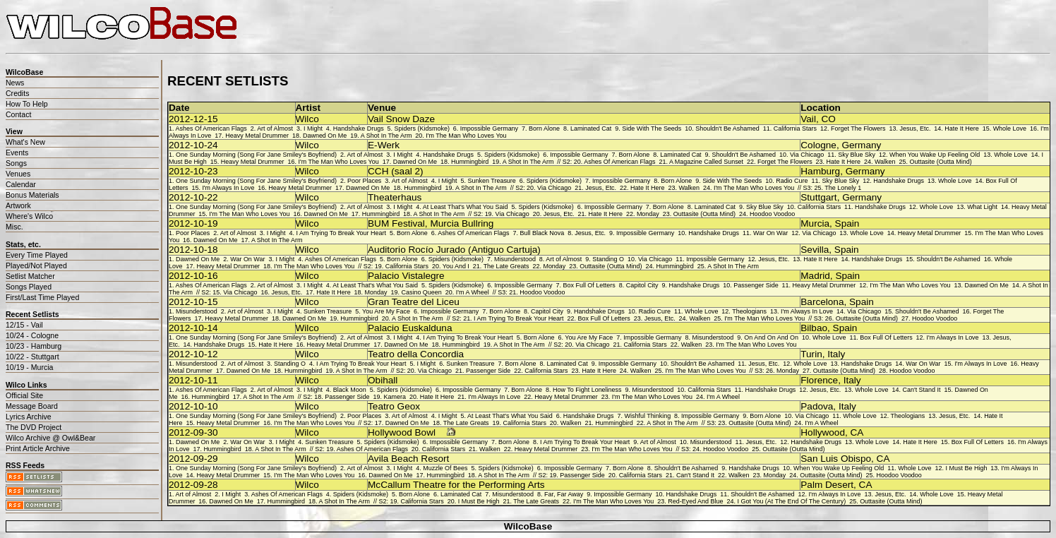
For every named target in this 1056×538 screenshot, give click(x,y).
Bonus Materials (32, 195)
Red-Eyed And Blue (695, 501)
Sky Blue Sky (856, 154)
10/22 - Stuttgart (32, 356)
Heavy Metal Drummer (257, 135)
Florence (819, 380)
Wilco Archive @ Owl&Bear (50, 438)
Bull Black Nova (542, 233)
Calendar (21, 184)
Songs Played (29, 286)
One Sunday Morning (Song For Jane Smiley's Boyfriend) (256, 154)
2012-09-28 (193, 484)
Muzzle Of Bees (445, 468)
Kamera (395, 396)
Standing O (608, 259)
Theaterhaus (394, 197)
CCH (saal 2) (396, 171)
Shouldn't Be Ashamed (727, 128)
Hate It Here (961, 128)
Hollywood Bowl (402, 432)
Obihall (382, 380)
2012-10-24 (193, 145)
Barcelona (822, 302)
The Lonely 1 (842, 187)
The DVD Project (33, 427)
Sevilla (814, 249)
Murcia (814, 223)
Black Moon (349, 389)
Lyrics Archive (29, 416)
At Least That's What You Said (465, 206)
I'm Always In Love (228, 187)
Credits (17, 93)
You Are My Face (386, 311)
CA (857, 432)
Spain (847, 223)
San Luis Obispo (835, 458)
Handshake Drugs (358, 128)
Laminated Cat (590, 128)
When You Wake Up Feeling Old (934, 154)
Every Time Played (37, 255)
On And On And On (771, 337)
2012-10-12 (193, 354)
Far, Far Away (563, 494)
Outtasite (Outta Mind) (940, 161)
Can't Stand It (921, 389)
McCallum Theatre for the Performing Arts (456, 484)
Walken (885, 161)
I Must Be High (967, 468)
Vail (808, 119)
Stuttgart (818, 197)
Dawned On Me (325, 135)
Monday (648, 213)
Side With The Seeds (651, 128)
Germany (861, 145)
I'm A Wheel (472, 292)
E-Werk (384, 145)
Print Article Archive (38, 448)
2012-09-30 (193, 432)
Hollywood (822, 432)
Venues (18, 173)
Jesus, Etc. (915, 128)
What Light (982, 206)
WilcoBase (528, 526)
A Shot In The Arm (386, 135)
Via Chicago (807, 154)
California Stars (795, 128)
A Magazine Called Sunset (706, 161)
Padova (816, 406)
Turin (811, 354)
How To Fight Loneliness (587, 389)
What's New (25, 142)
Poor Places (364, 180)
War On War (770, 233)
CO (828, 119)
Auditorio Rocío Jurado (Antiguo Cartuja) (454, 249)
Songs (16, 163)
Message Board (32, 406)
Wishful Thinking (647, 415)
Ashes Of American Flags (210, 128)
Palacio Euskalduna (410, 328)
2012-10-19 (193, 223)
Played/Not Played (36, 265)
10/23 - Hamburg (33, 346)
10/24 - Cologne (32, 335)
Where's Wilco (29, 216)
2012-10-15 (193, 302)
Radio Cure (792, 180)
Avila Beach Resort (408, 458)
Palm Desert (826, 484)
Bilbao (813, 328)
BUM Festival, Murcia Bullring (430, 223)
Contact (18, 114)
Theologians (749, 311)
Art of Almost (275, 128)
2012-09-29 (193, 458)
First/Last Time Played (42, 297)
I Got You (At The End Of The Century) (791, 501)
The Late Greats (506, 266)
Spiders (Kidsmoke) (422, 128)
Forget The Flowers (858, 128)
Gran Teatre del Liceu (414, 302)
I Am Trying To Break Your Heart (341, 233)
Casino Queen (421, 292)
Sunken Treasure (492, 180)
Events (17, 152)
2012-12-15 (193, 119)
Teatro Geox (394, 406)
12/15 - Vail (24, 325)
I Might (313, 128)
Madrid (815, 275)
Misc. (14, 226)
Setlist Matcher (30, 276)
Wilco (307, 119)
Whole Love (1009, 128)
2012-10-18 (193, 249)
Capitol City (642, 285)
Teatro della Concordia (416, 354)
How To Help (27, 104)
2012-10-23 (193, 171)
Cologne (818, 145)
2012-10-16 (193, 275)
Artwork (18, 205)
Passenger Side (755, 285)
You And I (456, 266)
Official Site (24, 395)
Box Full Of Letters (589, 285)
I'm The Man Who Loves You (466, 135)
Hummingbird (469, 161)
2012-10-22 (193, 197)
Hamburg (820, 171)
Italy (836, 354)
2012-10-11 (193, 380)
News (15, 82)
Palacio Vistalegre (406, 275)
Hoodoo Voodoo (772, 213)
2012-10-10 (193, 406)
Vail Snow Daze (401, 119)
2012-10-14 (193, 328)
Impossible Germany (489, 128)
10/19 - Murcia (29, 367)
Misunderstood (515, 259)
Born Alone (544, 128)
